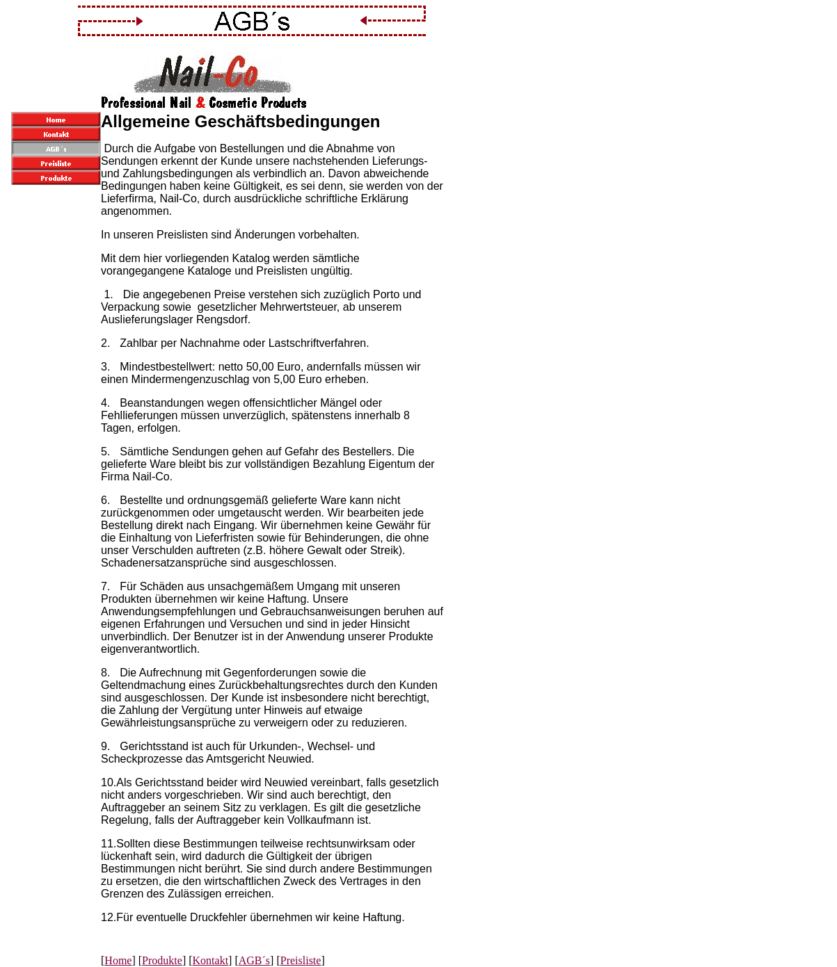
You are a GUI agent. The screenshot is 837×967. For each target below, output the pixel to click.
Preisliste (300, 960)
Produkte (162, 960)
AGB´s (254, 960)
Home (117, 960)
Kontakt (211, 960)
